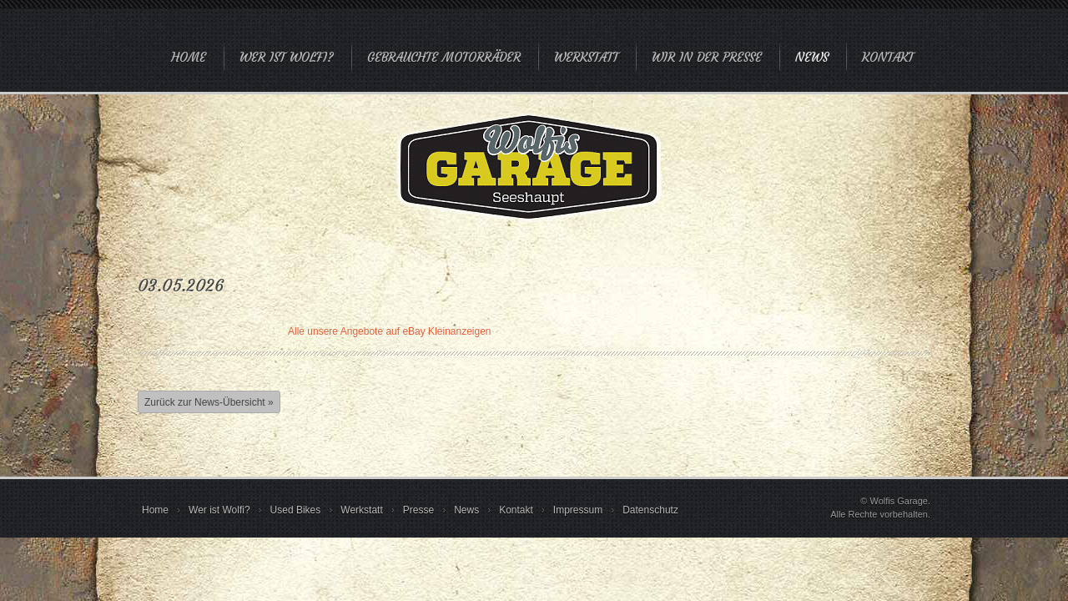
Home (188, 57)
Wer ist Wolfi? (286, 57)
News (812, 57)
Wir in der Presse (707, 57)
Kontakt (888, 57)
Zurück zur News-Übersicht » (209, 402)
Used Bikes (295, 510)
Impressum (577, 510)
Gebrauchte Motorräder (444, 57)
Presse (418, 510)
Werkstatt (586, 57)
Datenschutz (650, 510)
